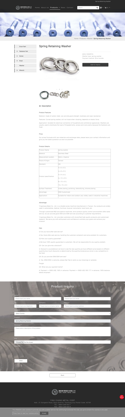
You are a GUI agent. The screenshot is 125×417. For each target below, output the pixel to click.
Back (62, 375)
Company (42, 303)
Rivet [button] (21, 61)
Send (21, 361)
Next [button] (78, 69)
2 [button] (59, 89)
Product (17, 317)
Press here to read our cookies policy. (26, 413)
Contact (70, 7)
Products (83, 38)
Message (18, 325)
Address (66, 303)
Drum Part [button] (22, 46)
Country (17, 310)
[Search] (88, 7)
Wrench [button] (21, 70)
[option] (59, 65)
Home (37, 7)
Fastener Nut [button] (23, 51)
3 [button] (62, 89)
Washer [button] (21, 65)
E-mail (66, 295)
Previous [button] (40, 69)
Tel (15, 303)
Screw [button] (21, 56)
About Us (45, 7)
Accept (44, 413)
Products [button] (54, 7)
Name (16, 295)
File (15, 338)
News (63, 7)
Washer (89, 38)
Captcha (17, 346)
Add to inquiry (95, 65)
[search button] (97, 8)
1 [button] (57, 89)
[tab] (25, 47)
